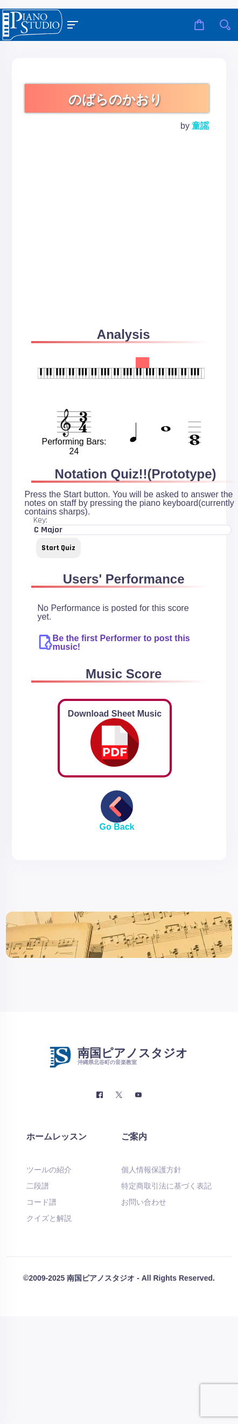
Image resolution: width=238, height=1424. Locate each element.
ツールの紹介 (49, 1169)
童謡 (200, 125)
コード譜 (41, 1202)
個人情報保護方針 (151, 1169)
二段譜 (37, 1186)
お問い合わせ (143, 1202)
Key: (40, 520)
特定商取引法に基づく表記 (166, 1186)
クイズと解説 (49, 1218)
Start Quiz (58, 548)
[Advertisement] (101, 242)
